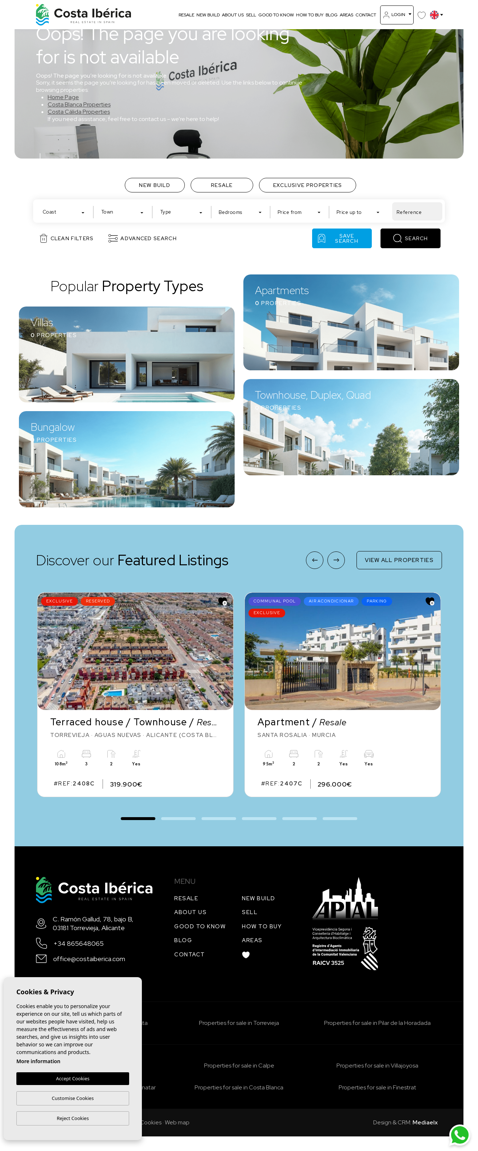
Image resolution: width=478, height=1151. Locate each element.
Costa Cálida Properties (79, 112)
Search (410, 238)
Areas (346, 15)
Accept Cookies (72, 1079)
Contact (365, 15)
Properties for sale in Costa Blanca (239, 1087)
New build (208, 15)
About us (233, 15)
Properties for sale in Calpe (239, 1065)
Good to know (276, 15)
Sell (251, 15)
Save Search (338, 238)
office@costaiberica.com (89, 959)
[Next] (336, 560)
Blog (332, 15)
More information (38, 1061)
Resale (186, 15)
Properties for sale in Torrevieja (239, 1023)
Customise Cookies (72, 1098)
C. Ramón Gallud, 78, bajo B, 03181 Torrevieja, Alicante (93, 923)
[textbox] (65, 212)
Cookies (151, 1122)
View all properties (399, 560)
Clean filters (67, 238)
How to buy (309, 15)
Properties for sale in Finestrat (377, 1087)
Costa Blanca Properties (79, 104)
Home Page (63, 97)
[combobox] (64, 211)
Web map (177, 1122)
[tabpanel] (135, 694)
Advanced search (142, 238)
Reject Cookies (73, 1118)
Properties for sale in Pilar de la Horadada (377, 1023)
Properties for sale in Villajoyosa (377, 1065)
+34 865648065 (78, 943)
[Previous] (314, 560)
